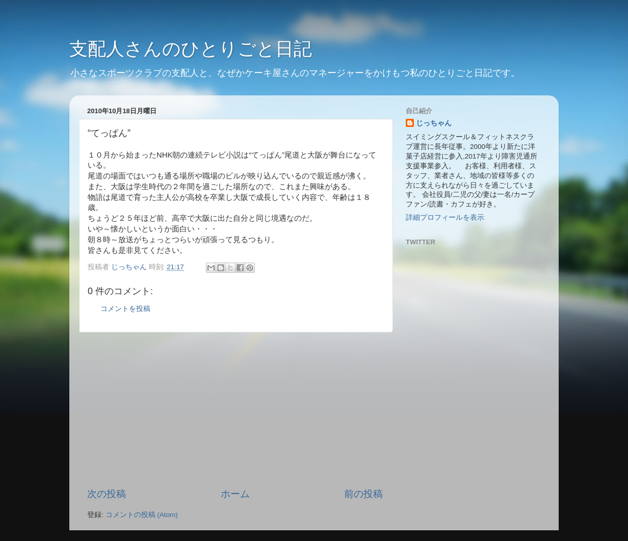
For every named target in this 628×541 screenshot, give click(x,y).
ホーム (235, 493)
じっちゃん (434, 123)
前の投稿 (363, 493)
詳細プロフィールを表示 (445, 217)
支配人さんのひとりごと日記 (190, 48)
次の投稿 (106, 493)
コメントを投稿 (125, 309)
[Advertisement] (235, 410)
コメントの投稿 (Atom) (142, 515)
